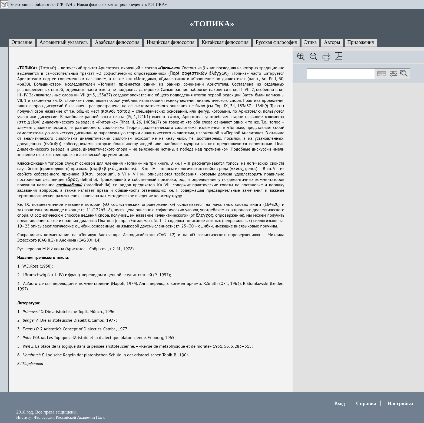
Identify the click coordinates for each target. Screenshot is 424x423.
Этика (310, 42)
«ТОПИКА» (156, 4)
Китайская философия (225, 42)
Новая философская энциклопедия (108, 4)
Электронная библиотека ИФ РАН (41, 4)
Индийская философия (170, 42)
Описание (21, 42)
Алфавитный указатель (63, 42)
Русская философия (276, 42)
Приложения (360, 42)
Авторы (332, 42)
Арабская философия (117, 42)
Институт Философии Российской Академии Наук (60, 417)
